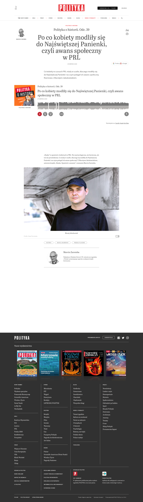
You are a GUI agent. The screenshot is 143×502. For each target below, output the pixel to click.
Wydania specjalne (20, 391)
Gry (45, 431)
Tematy (105, 420)
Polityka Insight (25, 497)
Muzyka (46, 417)
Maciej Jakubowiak (62, 242)
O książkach (77, 423)
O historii (76, 426)
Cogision (84, 497)
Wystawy (47, 426)
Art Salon (47, 440)
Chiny (16, 463)
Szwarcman (77, 391)
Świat (42, 18)
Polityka (17, 388)
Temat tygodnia (78, 414)
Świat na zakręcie (79, 420)
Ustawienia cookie (49, 488)
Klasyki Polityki (108, 409)
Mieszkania (48, 388)
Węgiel (46, 394)
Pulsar (46, 451)
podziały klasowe (79, 242)
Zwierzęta (106, 412)
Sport (105, 406)
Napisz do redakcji (20, 477)
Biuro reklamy (18, 474)
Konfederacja (19, 434)
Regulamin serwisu (50, 470)
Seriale (46, 423)
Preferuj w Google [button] (120, 63)
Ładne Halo (88, 497)
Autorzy (105, 417)
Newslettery (107, 388)
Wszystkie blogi (78, 403)
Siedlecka (76, 388)
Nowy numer (24, 18)
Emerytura (47, 397)
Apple (121, 123)
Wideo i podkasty (90, 18)
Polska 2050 (18, 431)
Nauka (69, 18)
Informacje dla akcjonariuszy (53, 484)
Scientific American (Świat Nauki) (55, 454)
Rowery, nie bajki (79, 431)
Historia (106, 397)
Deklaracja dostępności (51, 481)
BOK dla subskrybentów (21, 481)
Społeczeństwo (108, 400)
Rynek (51, 18)
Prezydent (18, 437)
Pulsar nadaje (78, 437)
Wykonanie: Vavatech (98, 497)
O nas (105, 423)
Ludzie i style (107, 391)
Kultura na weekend (80, 417)
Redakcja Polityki (19, 470)
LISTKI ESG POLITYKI (51, 403)
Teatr (45, 429)
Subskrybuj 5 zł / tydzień (108, 8)
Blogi (78, 18)
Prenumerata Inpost (94, 337)
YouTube (126, 123)
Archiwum (106, 415)
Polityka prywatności (51, 477)
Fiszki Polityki (106, 478)
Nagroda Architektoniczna (53, 437)
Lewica (16, 426)
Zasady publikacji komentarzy (53, 474)
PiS (15, 423)
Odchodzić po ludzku (110, 403)
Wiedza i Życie (19, 400)
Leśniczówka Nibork (37, 497)
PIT (45, 391)
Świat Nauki (18, 403)
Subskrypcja (109, 337)
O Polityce (17, 484)
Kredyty (46, 400)
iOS (74, 478)
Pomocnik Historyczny (22, 394)
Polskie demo (78, 434)
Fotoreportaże (108, 394)
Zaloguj (124, 8)
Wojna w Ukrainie (20, 449)
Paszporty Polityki (50, 434)
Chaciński (76, 397)
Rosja (16, 460)
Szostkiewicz (78, 394)
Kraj (33, 18)
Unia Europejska (20, 451)
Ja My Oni (17, 406)
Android (78, 478)
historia (48, 242)
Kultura (60, 18)
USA (15, 454)
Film (45, 420)
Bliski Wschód (19, 457)
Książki (46, 414)
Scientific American (21, 397)
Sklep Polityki (108, 426)
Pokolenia (104, 18)
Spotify (117, 123)
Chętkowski (77, 400)
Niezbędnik (18, 409)
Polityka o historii (71, 25)
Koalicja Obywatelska (21, 420)
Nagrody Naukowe (50, 460)
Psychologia (77, 429)
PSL (15, 429)
